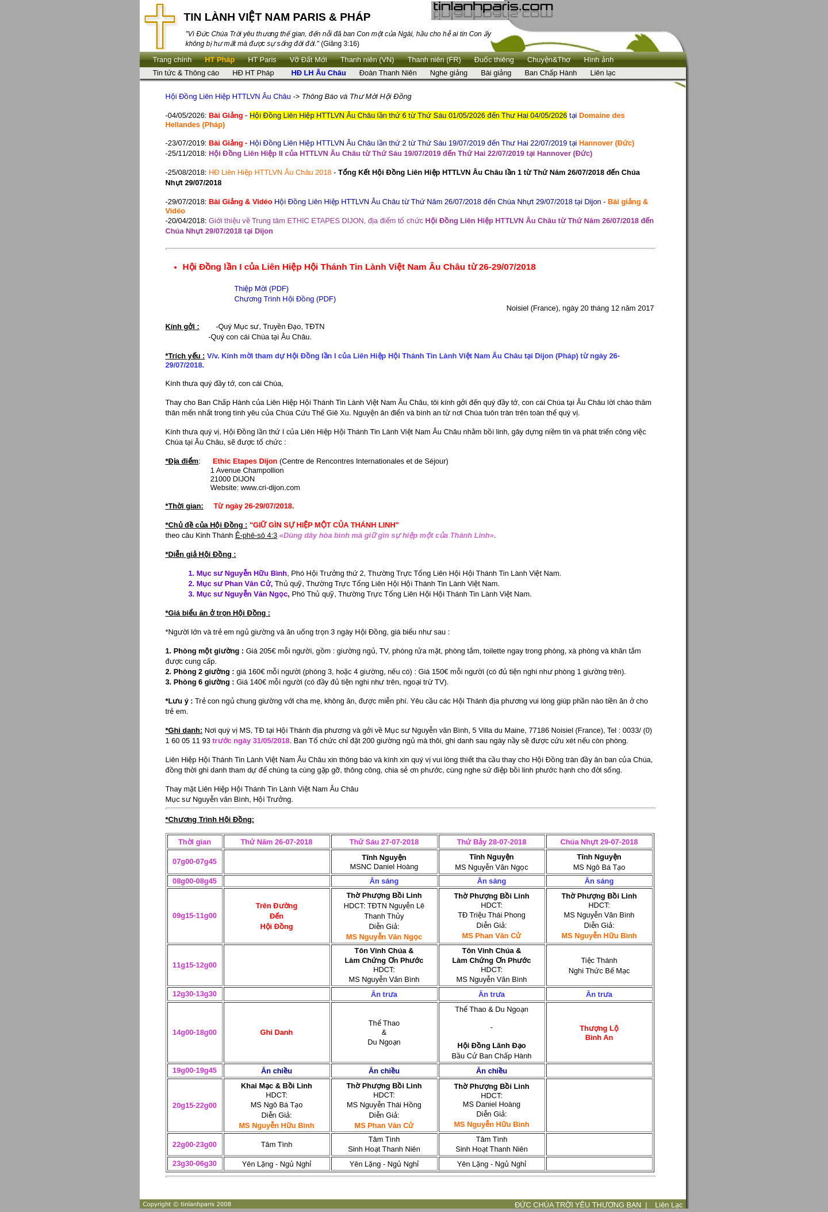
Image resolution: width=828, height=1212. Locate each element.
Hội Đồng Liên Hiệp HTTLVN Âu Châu (228, 96)
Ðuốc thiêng (494, 59)
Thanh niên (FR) (434, 59)
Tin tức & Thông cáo (186, 72)
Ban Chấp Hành (550, 72)
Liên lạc (602, 72)
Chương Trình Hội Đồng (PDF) (285, 299)
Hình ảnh (599, 59)
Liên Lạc (669, 1204)
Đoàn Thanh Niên (388, 72)
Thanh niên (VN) (367, 59)
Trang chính (172, 59)
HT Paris (262, 59)
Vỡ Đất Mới (308, 59)
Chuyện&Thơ (548, 59)
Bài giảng (496, 72)
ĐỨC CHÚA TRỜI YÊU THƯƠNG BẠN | (581, 1204)
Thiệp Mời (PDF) (262, 288)
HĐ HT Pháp (253, 72)
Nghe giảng (448, 72)
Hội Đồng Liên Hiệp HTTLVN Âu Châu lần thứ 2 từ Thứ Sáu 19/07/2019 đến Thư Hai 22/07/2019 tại (421, 143)
